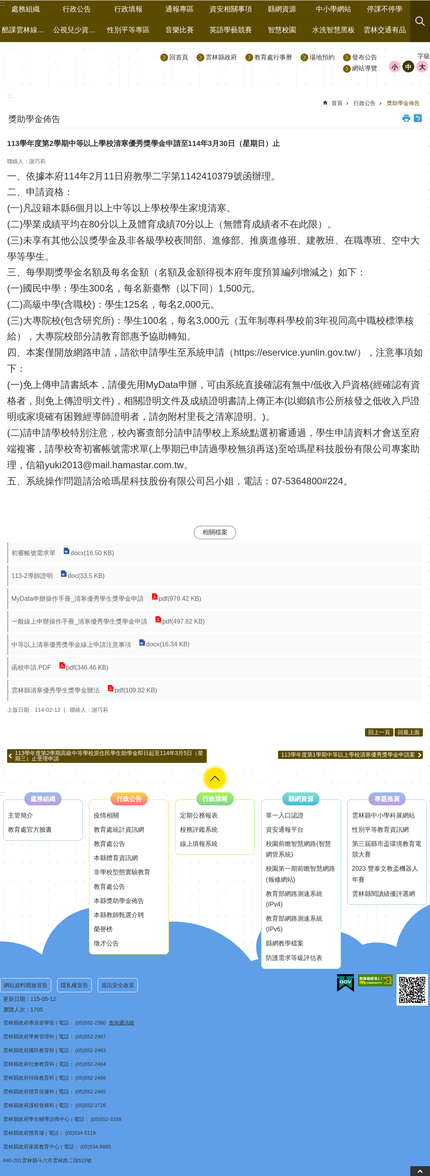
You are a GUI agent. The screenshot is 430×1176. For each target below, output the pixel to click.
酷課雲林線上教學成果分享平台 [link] (26, 30)
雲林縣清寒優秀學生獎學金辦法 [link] (55, 690)
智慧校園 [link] (282, 30)
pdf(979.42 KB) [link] (180, 598)
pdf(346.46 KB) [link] (87, 667)
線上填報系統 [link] (199, 843)
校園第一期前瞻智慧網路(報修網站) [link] (300, 873)
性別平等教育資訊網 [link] (380, 829)
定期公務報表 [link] (199, 815)
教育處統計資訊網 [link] (119, 829)
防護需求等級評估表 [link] (294, 957)
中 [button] (408, 67)
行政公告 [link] (77, 9)
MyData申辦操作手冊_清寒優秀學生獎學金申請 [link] (77, 598)
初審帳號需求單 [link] (33, 553)
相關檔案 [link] (215, 532)
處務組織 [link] (25, 9)
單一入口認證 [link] (285, 815)
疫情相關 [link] (106, 815)
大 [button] (422, 67)
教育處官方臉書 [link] (30, 829)
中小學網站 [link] (333, 9)
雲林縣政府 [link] (221, 57)
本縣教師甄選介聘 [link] (119, 915)
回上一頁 (379, 732)
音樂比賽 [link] (179, 30)
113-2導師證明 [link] (32, 575)
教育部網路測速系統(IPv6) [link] (294, 923)
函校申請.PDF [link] (31, 667)
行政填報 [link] (128, 9)
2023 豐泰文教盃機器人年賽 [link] (385, 873)
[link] (345, 983)
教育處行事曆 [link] (273, 57)
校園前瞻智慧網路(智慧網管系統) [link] (298, 849)
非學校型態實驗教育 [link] (122, 872)
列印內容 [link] (406, 118)
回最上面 (409, 732)
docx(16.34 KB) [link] (167, 644)
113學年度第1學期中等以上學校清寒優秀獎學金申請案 (348, 754)
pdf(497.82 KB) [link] (183, 621)
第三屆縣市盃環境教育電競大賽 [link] (386, 849)
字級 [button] (423, 56)
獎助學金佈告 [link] (403, 103)
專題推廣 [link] (387, 799)
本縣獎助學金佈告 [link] (119, 900)
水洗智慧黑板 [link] (333, 30)
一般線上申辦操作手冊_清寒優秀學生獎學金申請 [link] (79, 621)
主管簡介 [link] (20, 815)
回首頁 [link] (178, 57)
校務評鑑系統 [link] (199, 829)
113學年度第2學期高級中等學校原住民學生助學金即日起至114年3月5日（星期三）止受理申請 (109, 756)
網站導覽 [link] (364, 68)
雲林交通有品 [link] (384, 30)
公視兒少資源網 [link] (77, 30)
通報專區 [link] (179, 9)
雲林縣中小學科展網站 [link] (383, 815)
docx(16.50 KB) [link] (92, 553)
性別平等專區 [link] (128, 30)
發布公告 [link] (364, 57)
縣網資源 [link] (282, 9)
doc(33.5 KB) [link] (86, 575)
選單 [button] (215, 778)
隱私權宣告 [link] (74, 985)
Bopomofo (418, 118)
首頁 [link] (337, 103)
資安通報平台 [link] (285, 829)
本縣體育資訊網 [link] (116, 858)
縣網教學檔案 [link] (285, 943)
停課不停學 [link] (384, 9)
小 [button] (394, 67)
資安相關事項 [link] (230, 9)
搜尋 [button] (420, 21)
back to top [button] (420, 1171)
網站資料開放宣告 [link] (26, 985)
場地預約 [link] (322, 57)
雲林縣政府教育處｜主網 (71, 62)
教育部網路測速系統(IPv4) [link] (294, 899)
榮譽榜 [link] (103, 929)
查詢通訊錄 (121, 1023)
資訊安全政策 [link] (117, 985)
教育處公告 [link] (109, 843)
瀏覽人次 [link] (14, 1009)
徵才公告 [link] (106, 943)
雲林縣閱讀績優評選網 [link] (383, 893)
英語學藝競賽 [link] (230, 30)
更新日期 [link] (14, 999)
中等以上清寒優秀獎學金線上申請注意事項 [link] (71, 644)
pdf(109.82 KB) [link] (136, 690)
